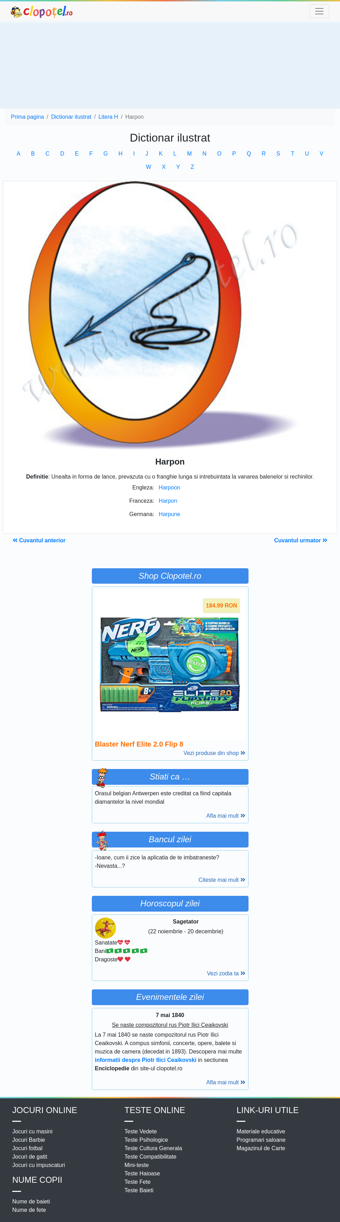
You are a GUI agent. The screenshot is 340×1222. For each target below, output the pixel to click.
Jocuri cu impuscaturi (38, 1165)
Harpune (169, 514)
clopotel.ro (42, 11)
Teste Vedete (140, 1131)
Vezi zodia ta (226, 973)
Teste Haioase (142, 1173)
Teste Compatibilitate (150, 1157)
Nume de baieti (31, 1201)
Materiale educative (261, 1131)
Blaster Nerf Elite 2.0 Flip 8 (139, 744)
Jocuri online (44, 1110)
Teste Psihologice (146, 1140)
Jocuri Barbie (28, 1140)
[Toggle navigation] (319, 11)
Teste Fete (137, 1182)
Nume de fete (29, 1210)
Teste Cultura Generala (153, 1148)
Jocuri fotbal (27, 1148)
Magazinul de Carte (261, 1148)
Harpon (168, 501)
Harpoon (169, 487)
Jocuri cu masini (32, 1131)
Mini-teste (136, 1165)
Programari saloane (261, 1140)
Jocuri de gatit (29, 1157)
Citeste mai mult (221, 880)
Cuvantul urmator (300, 540)
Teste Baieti (139, 1190)
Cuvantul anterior (39, 540)
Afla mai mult (225, 816)
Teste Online (154, 1110)
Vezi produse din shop (214, 753)
